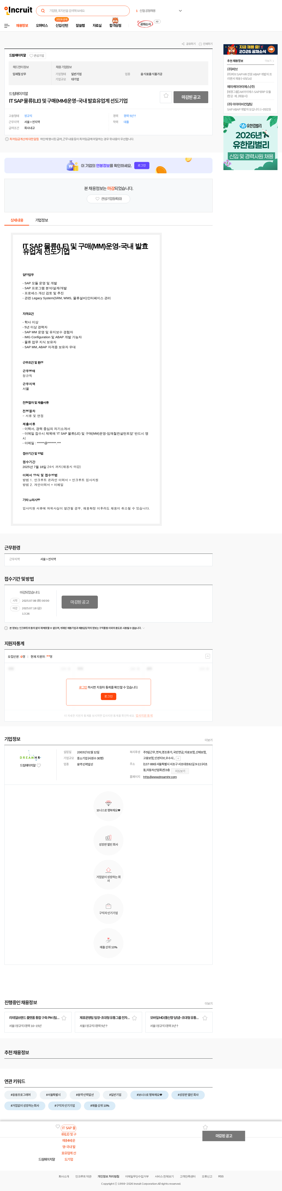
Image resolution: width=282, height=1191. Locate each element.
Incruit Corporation (145, 1184)
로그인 (83, 687)
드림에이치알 (17, 55)
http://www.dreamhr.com (160, 777)
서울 (43, 559)
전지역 (52, 559)
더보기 (209, 740)
